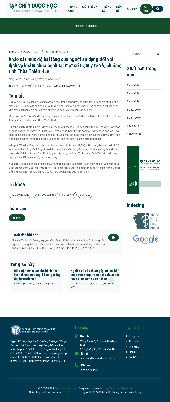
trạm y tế (85, 194)
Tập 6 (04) (133, 101)
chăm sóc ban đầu (45, 194)
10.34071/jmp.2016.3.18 (66, 85)
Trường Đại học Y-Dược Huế (116, 388)
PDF (17, 217)
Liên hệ (119, 8)
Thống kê (106, 8)
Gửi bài (146, 8)
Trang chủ (72, 8)
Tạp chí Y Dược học (66, 388)
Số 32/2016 (134, 109)
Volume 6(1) (134, 133)
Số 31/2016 (134, 117)
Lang (131, 8)
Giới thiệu (88, 6)
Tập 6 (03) (133, 125)
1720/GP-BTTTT (72, 392)
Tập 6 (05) (133, 93)
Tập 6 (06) (133, 85)
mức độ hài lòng (20, 194)
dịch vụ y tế (67, 194)
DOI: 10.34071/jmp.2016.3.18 (77, 248)
